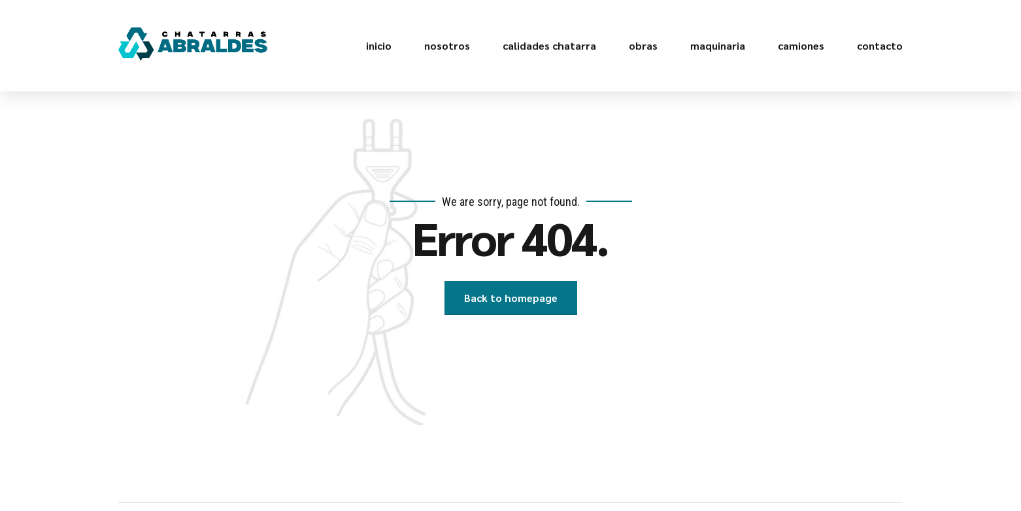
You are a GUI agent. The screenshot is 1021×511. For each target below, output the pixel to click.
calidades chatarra (549, 45)
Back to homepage (511, 298)
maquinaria (717, 45)
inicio (379, 45)
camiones (801, 45)
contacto (880, 45)
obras (643, 45)
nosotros (447, 45)
